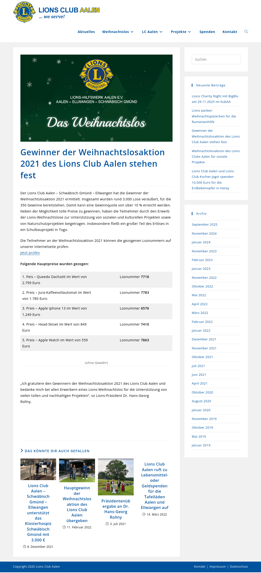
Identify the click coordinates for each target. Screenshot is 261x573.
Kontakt (199, 567)
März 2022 (200, 313)
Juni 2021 (199, 375)
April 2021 (200, 384)
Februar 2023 (202, 260)
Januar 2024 (201, 243)
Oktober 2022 (202, 287)
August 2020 (201, 402)
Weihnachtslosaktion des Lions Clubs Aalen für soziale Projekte (216, 157)
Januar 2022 (201, 331)
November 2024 (204, 234)
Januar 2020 (201, 410)
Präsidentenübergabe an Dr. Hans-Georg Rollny (115, 509)
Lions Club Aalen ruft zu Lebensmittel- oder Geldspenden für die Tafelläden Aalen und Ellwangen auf (154, 486)
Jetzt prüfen (30, 253)
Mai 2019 (199, 437)
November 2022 (204, 278)
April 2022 (200, 304)
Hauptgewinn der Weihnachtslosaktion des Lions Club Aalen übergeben (77, 505)
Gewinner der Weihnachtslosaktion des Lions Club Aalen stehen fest (216, 137)
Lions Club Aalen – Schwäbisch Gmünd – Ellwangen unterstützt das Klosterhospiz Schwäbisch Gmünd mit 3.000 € (38, 513)
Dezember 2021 (204, 340)
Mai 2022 (199, 296)
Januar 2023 (201, 269)
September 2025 (205, 225)
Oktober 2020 (202, 393)
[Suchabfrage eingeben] (216, 60)
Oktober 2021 (202, 357)
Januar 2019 (201, 446)
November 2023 (204, 251)
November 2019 (204, 419)
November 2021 (204, 348)
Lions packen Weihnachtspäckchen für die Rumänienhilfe (214, 117)
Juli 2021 (198, 366)
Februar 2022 (202, 322)
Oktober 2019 (202, 428)
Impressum (217, 567)
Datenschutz (239, 567)
